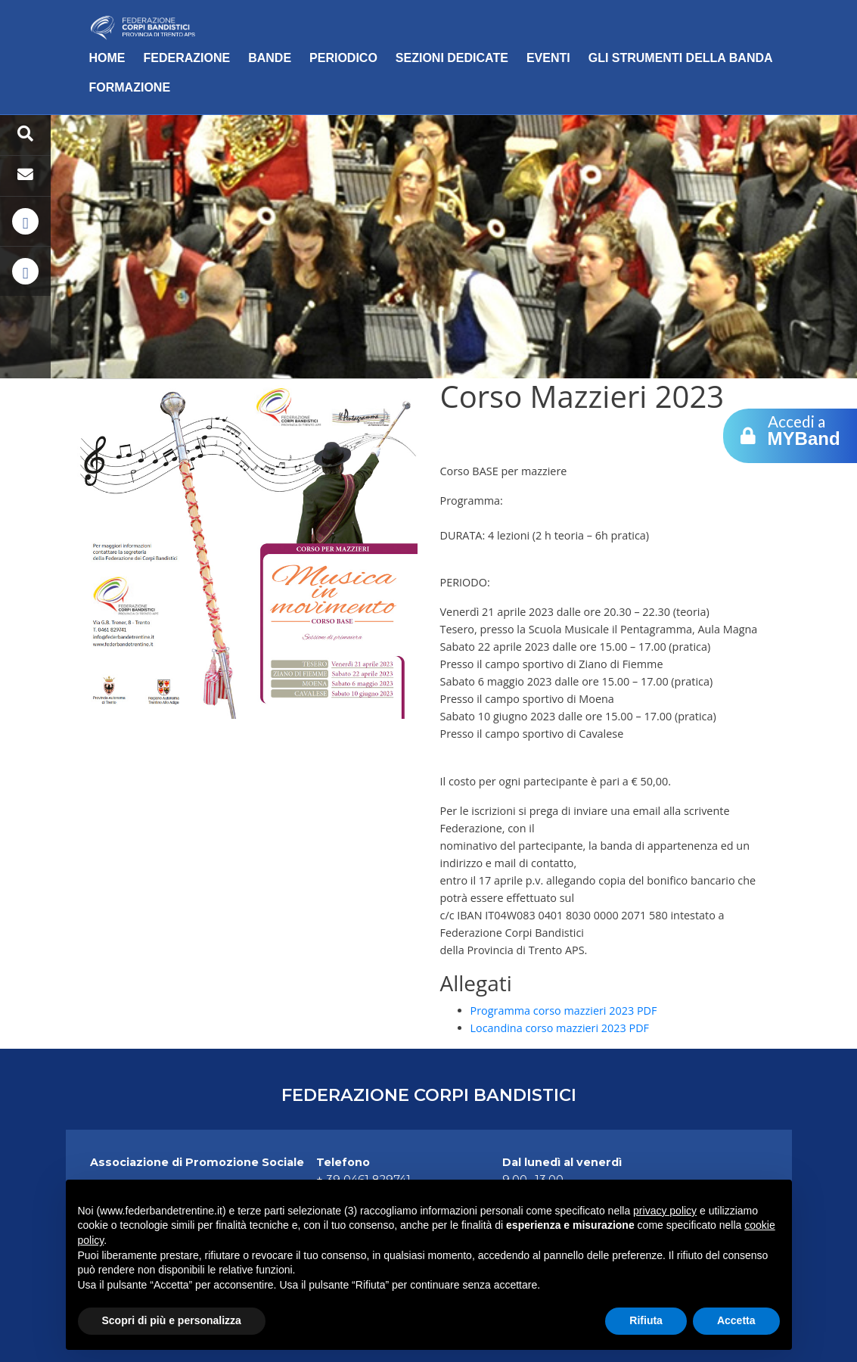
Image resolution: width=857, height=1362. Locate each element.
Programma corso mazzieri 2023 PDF (563, 1010)
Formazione (130, 87)
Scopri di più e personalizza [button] (171, 1320)
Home (107, 57)
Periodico (343, 57)
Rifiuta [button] (646, 1320)
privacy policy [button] (665, 1211)
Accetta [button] (736, 1320)
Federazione (187, 57)
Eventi (548, 57)
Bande (269, 57)
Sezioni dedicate (452, 57)
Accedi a (804, 429)
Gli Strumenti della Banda (680, 57)
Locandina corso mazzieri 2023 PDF (560, 1028)
